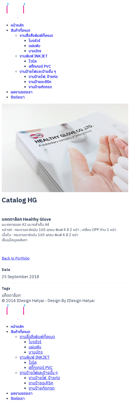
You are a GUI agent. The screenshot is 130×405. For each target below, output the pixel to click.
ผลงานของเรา (21, 92)
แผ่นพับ (34, 45)
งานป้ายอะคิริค (40, 81)
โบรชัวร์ (34, 40)
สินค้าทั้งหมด (20, 30)
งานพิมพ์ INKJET (34, 56)
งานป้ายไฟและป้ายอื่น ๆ (38, 71)
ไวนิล (33, 61)
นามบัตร (35, 50)
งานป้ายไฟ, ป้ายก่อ (43, 76)
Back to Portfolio (16, 258)
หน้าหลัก (17, 25)
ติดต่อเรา (18, 97)
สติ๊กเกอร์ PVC (40, 66)
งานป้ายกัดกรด (40, 86)
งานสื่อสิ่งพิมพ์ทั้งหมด (36, 35)
